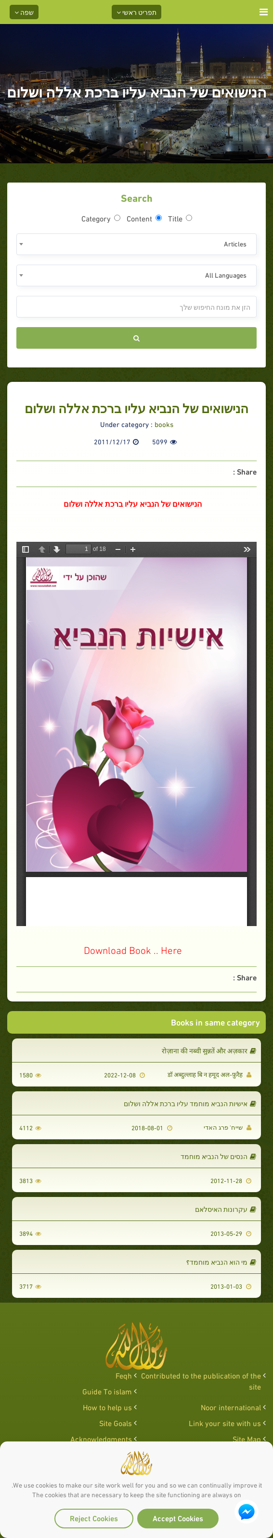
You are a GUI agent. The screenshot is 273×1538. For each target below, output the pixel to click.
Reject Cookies (94, 1517)
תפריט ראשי (136, 12)
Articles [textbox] (235, 243)
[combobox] (136, 244)
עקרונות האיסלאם (225, 1209)
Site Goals (115, 1422)
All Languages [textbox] (226, 274)
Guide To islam (107, 1390)
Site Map (247, 1438)
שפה (24, 12)
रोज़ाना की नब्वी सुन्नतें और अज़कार (209, 1050)
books (164, 423)
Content (144, 218)
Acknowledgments (101, 1438)
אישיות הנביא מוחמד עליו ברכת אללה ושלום (190, 1103)
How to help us (107, 1406)
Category (100, 218)
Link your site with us (225, 1422)
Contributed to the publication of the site (201, 1380)
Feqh (124, 1374)
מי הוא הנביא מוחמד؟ (221, 1262)
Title (180, 218)
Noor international (231, 1406)
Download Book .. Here (133, 949)
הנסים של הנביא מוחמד (218, 1156)
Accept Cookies (178, 1517)
